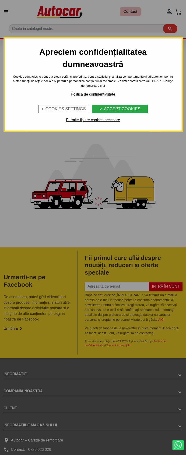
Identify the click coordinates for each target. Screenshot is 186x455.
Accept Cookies (119, 109)
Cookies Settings (63, 109)
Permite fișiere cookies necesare (93, 120)
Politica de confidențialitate (93, 94)
